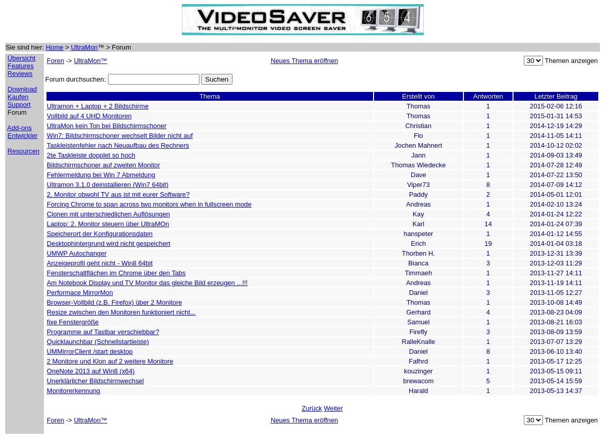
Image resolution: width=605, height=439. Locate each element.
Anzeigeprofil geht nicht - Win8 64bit (100, 263)
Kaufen (18, 97)
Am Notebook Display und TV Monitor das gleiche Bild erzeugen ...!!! (147, 283)
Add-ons (19, 128)
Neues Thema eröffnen (304, 61)
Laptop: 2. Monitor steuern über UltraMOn (108, 224)
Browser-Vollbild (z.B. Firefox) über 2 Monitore (114, 302)
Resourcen (24, 151)
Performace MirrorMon (80, 292)
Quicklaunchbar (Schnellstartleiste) (98, 342)
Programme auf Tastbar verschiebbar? (103, 332)
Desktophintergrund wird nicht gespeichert (108, 243)
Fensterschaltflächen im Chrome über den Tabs (116, 273)
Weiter (333, 408)
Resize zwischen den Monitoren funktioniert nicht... (121, 312)
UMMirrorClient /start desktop (90, 351)
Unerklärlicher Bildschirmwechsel (95, 381)
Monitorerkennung (73, 391)
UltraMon (84, 47)
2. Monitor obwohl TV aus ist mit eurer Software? (118, 194)
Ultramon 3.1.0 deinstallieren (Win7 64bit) (107, 185)
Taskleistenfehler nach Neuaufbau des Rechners (118, 145)
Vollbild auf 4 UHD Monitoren (89, 116)
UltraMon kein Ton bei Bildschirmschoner (107, 126)
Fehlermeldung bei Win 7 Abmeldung (101, 175)
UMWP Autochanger (77, 253)
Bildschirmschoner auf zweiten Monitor (103, 165)
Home (55, 47)
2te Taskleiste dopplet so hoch (91, 155)
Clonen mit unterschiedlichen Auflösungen (108, 214)
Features (21, 66)
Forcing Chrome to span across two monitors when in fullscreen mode (149, 204)
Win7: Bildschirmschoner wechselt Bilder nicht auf (120, 135)
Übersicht (22, 58)
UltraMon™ (90, 61)
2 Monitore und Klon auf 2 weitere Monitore (110, 361)
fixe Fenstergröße (73, 322)
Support (19, 104)
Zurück (312, 408)
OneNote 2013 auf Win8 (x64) (91, 371)
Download (22, 89)
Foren (55, 61)
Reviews (20, 73)
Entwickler (23, 135)
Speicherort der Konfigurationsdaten (100, 234)
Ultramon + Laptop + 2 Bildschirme (98, 106)
